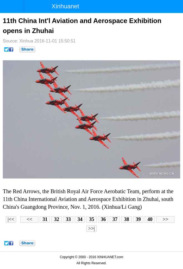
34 (79, 219)
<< (29, 219)
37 (114, 219)
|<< (11, 219)
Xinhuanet (65, 6)
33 (68, 219)
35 (91, 219)
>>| (91, 228)
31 (44, 219)
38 (126, 219)
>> (165, 219)
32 (56, 219)
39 (138, 219)
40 (149, 219)
